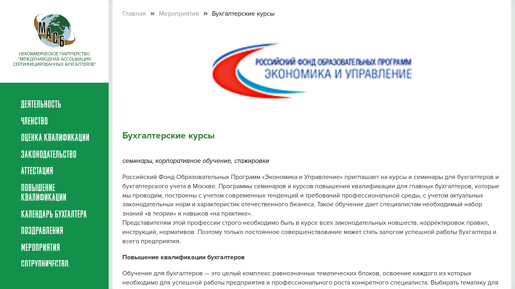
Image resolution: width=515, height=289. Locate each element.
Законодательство (48, 155)
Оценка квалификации (55, 138)
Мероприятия (40, 248)
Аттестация (37, 172)
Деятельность (41, 105)
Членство (34, 122)
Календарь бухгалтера (54, 215)
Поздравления (42, 231)
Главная (134, 14)
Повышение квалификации (43, 193)
